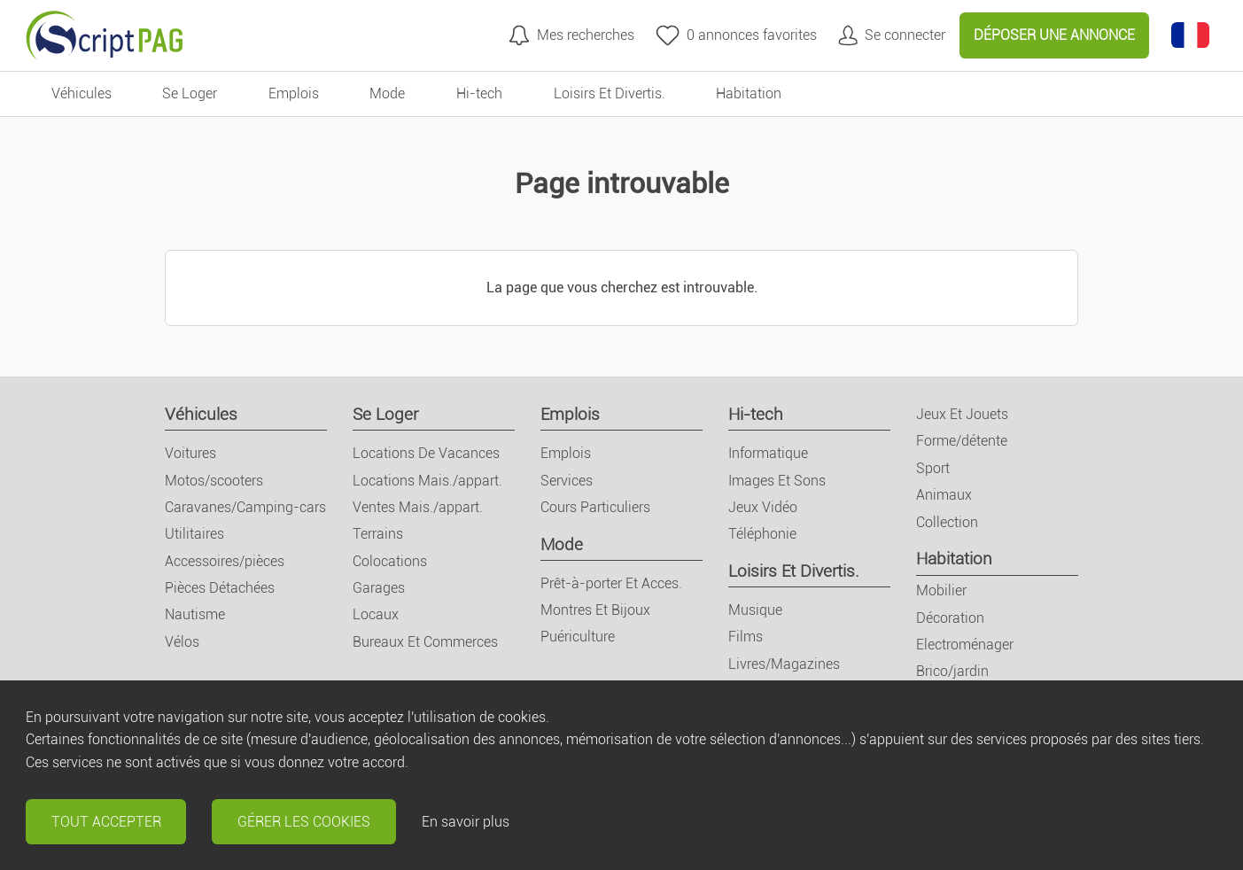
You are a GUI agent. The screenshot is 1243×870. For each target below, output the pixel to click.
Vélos (182, 641)
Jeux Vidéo (762, 507)
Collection (947, 522)
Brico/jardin (952, 671)
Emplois (570, 414)
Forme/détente (961, 440)
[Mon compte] (891, 35)
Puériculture (577, 636)
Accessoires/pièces (224, 561)
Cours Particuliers (595, 507)
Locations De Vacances (426, 453)
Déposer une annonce (1054, 35)
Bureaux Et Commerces (425, 641)
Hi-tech (755, 414)
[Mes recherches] (571, 35)
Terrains (378, 533)
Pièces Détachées (220, 587)
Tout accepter (106, 821)
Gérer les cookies (303, 821)
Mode (561, 544)
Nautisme (195, 614)
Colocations (390, 561)
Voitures (190, 453)
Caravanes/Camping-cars (245, 507)
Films (745, 636)
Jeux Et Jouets (962, 414)
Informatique (768, 453)
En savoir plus (465, 821)
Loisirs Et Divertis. (793, 571)
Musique (755, 610)
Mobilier (941, 590)
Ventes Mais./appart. (418, 507)
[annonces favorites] (736, 35)
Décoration (950, 618)
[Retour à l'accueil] (104, 35)
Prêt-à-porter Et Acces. (611, 583)
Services (566, 480)
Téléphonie (762, 533)
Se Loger (385, 414)
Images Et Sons (777, 480)
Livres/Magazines (784, 664)
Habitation (954, 558)
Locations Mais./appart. (427, 480)
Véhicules (201, 414)
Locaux (376, 614)
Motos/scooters (214, 480)
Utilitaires (194, 533)
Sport (933, 468)
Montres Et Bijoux (595, 610)
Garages (379, 587)
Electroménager (965, 644)
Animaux (944, 494)
